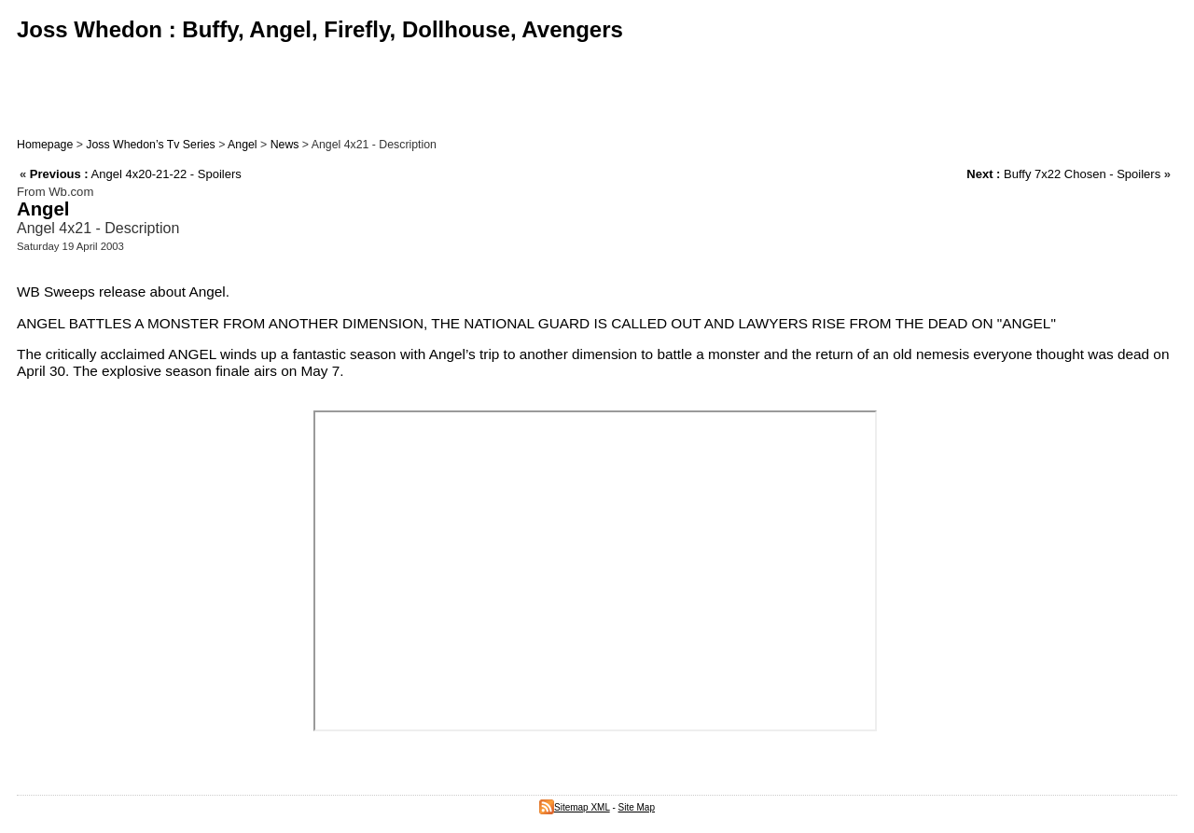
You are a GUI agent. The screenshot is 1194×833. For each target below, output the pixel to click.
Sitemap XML (574, 807)
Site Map (636, 807)
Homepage (45, 144)
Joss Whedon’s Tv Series (150, 144)
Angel (242, 144)
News (285, 144)
